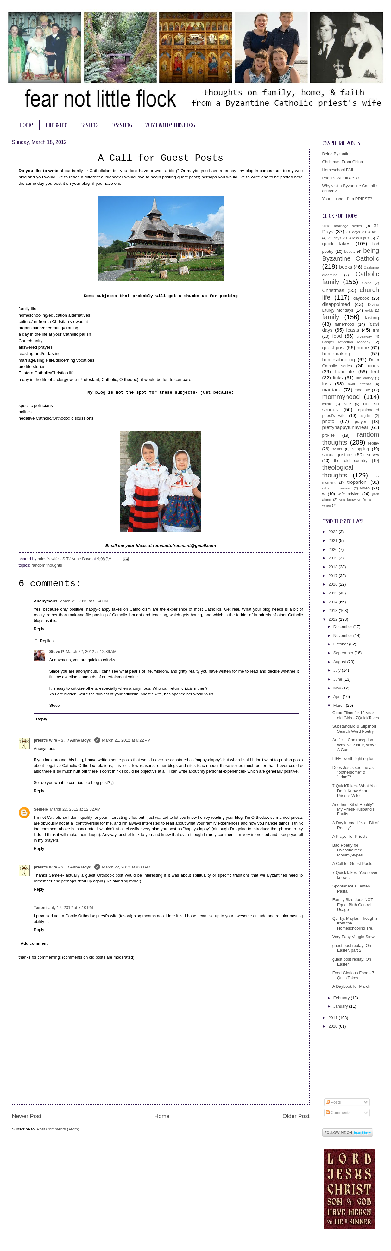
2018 (333, 566)
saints (337, 449)
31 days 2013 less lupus (348, 238)
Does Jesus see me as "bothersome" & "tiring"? (353, 772)
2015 (333, 593)
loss (326, 383)
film (376, 330)
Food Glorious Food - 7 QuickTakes (353, 975)
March (339, 705)
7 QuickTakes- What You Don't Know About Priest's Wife (354, 790)
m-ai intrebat (359, 384)
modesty (362, 390)
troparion (357, 482)
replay (373, 443)
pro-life (328, 435)
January (341, 1006)
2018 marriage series (342, 226)
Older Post (295, 1116)
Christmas (333, 290)
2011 (333, 1017)
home (26, 125)
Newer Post (26, 1116)
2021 (333, 540)
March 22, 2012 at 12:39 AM (91, 651)
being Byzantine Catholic (350, 254)
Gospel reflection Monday (346, 342)
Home (161, 1116)
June (338, 679)
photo (328, 421)
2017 (333, 575)
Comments (338, 1112)
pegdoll (365, 416)
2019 (333, 558)
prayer (360, 421)
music (327, 404)
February (342, 997)
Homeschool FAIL (338, 169)
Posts (333, 1102)
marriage (332, 389)
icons (373, 365)
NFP (347, 404)
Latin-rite (344, 371)
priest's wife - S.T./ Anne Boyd (63, 740)
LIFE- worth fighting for (353, 758)
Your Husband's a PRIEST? (347, 198)
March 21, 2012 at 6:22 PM (126, 740)
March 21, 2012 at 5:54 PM (83, 601)
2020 (333, 549)
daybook (361, 298)
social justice (337, 454)
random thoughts (46, 565)
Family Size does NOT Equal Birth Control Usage (352, 904)
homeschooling (338, 359)
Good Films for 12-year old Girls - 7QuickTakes (355, 715)
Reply (39, 628)
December (343, 626)
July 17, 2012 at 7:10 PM (70, 907)
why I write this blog (170, 125)
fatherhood (344, 324)
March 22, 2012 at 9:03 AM (126, 867)
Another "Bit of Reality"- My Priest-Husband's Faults (353, 809)
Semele (41, 809)
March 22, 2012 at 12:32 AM (75, 809)
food (337, 336)
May (337, 688)
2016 (333, 584)
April (338, 696)
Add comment (34, 943)
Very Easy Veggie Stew (353, 936)
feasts (352, 330)
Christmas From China (342, 161)
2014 (333, 602)
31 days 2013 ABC (362, 232)
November (343, 635)
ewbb (369, 310)
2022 (333, 531)
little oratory (365, 378)
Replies (47, 640)
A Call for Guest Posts (352, 863)
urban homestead (337, 488)
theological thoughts (337, 471)
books (345, 267)
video (365, 488)
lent (375, 371)
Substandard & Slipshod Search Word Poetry (354, 728)
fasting (89, 125)
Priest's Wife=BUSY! (340, 178)
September (344, 652)
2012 (333, 619)
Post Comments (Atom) (58, 1129)
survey (373, 454)
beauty (350, 251)
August (340, 661)
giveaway (364, 336)
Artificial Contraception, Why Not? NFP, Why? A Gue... (354, 745)
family (330, 317)
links (338, 377)
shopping (360, 448)
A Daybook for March (351, 986)
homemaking (336, 353)
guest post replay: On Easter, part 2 (351, 948)
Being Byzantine (337, 154)
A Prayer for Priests (350, 836)
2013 (333, 610)
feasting (121, 125)
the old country (351, 460)
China (367, 283)
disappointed (336, 304)
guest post (333, 347)
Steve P (56, 651)
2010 (333, 1026)
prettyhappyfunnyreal (345, 427)
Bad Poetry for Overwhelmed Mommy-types (347, 850)
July (337, 670)
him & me (56, 125)
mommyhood (341, 396)
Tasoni (40, 907)
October (341, 644)
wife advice (349, 493)
